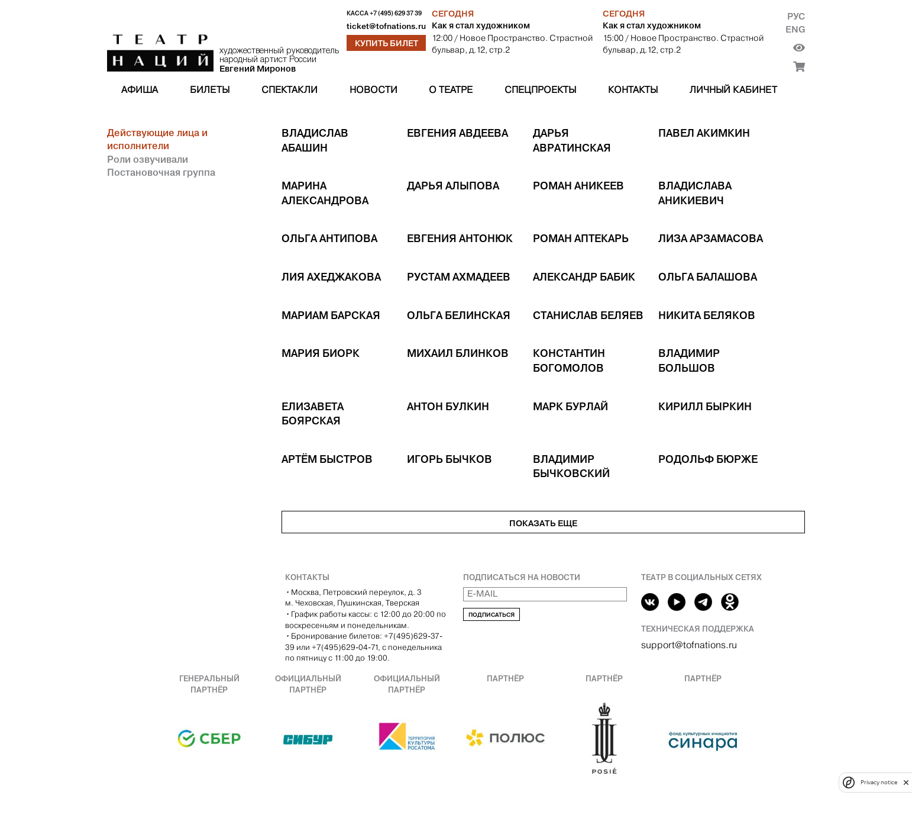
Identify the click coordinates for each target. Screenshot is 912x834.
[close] (906, 782)
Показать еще (543, 523)
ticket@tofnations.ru (386, 26)
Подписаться (491, 615)
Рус (796, 16)
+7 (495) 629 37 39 (396, 13)
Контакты (633, 89)
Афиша (139, 89)
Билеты (209, 89)
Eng (795, 29)
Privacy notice (879, 782)
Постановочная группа (161, 172)
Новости (373, 89)
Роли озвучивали (147, 159)
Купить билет (386, 43)
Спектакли (289, 89)
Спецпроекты (540, 89)
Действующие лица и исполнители (157, 139)
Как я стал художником (481, 25)
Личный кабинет (733, 89)
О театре (451, 89)
